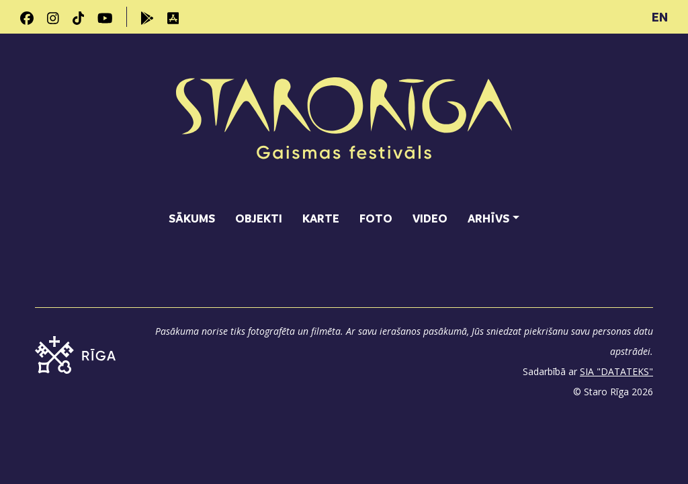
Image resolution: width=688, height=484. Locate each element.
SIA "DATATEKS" (616, 371)
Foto (375, 218)
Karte (320, 218)
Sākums (192, 218)
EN (660, 17)
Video (430, 218)
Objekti (258, 218)
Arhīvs (488, 218)
